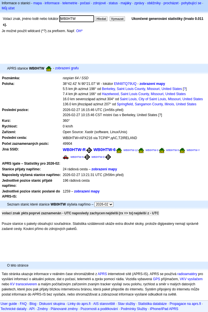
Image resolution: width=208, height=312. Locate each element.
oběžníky (154, 3)
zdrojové (99, 3)
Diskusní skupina (52, 304)
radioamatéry (187, 274)
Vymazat (117, 18)
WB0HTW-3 (152, 150)
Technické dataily (13, 309)
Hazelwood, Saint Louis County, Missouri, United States (144, 94)
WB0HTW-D (98, 157)
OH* (79, 31)
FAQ (23, 304)
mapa (37, 3)
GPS (156, 279)
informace (52, 3)
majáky (126, 3)
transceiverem (26, 284)
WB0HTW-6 (105, 149)
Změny (42, 309)
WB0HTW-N (77, 157)
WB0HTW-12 (131, 150)
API (32, 309)
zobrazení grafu (66, 68)
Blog (32, 304)
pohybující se (191, 3)
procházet (171, 3)
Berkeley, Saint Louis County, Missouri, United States (142, 89)
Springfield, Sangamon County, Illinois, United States (156, 104)
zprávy (139, 3)
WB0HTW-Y (193, 150)
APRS (102, 274)
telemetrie (69, 3)
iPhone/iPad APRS (164, 309)
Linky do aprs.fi (79, 304)
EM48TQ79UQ (125, 84)
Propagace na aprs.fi (185, 304)
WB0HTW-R (74, 149)
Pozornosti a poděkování (99, 309)
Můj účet (8, 8)
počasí (85, 3)
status (113, 3)
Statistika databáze (152, 304)
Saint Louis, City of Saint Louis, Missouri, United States (161, 99)
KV (12, 284)
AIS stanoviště (104, 304)
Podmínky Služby (134, 309)
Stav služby (126, 304)
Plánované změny (64, 309)
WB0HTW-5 (172, 150)
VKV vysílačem (191, 279)
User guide (9, 304)
